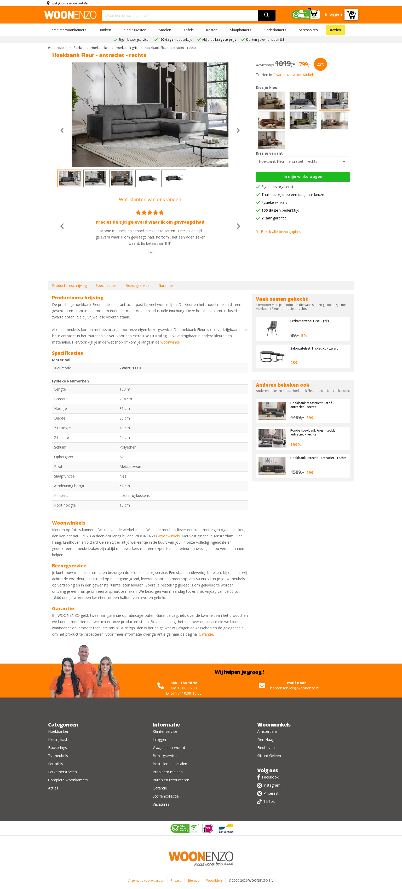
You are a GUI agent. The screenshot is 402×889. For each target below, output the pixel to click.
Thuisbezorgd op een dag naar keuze (292, 194)
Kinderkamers (275, 29)
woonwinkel (170, 342)
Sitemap (194, 880)
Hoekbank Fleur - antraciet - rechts (288, 161)
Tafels (189, 29)
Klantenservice (165, 731)
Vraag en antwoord (169, 747)
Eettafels (55, 763)
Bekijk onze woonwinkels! (73, 3)
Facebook (270, 777)
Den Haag (265, 739)
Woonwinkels (273, 724)
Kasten (211, 29)
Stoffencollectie (166, 796)
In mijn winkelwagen (303, 176)
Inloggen (160, 739)
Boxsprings (57, 747)
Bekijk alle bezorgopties (278, 231)
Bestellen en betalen (170, 763)
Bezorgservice (137, 285)
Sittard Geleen (269, 755)
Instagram (271, 785)
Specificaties (106, 285)
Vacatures (161, 804)
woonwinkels (169, 535)
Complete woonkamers (67, 29)
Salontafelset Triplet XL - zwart (316, 348)
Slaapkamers (240, 29)
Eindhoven (266, 747)
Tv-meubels (58, 755)
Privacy (176, 880)
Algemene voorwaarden (146, 880)
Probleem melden (168, 771)
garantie (274, 218)
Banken (105, 29)
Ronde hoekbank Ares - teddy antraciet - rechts (314, 432)
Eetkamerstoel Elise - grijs (311, 320)
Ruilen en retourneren (171, 779)
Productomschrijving (69, 285)
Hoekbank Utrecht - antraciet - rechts (315, 459)
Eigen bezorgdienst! (277, 186)
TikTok (269, 801)
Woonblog (214, 880)
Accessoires (308, 29)
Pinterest (271, 793)
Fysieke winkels (274, 202)
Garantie (165, 285)
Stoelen (165, 29)
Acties (335, 29)
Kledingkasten (135, 29)
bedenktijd (280, 210)
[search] (266, 15)
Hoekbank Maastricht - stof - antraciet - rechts (313, 404)
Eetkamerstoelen (62, 771)
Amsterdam (267, 731)
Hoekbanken (58, 731)
